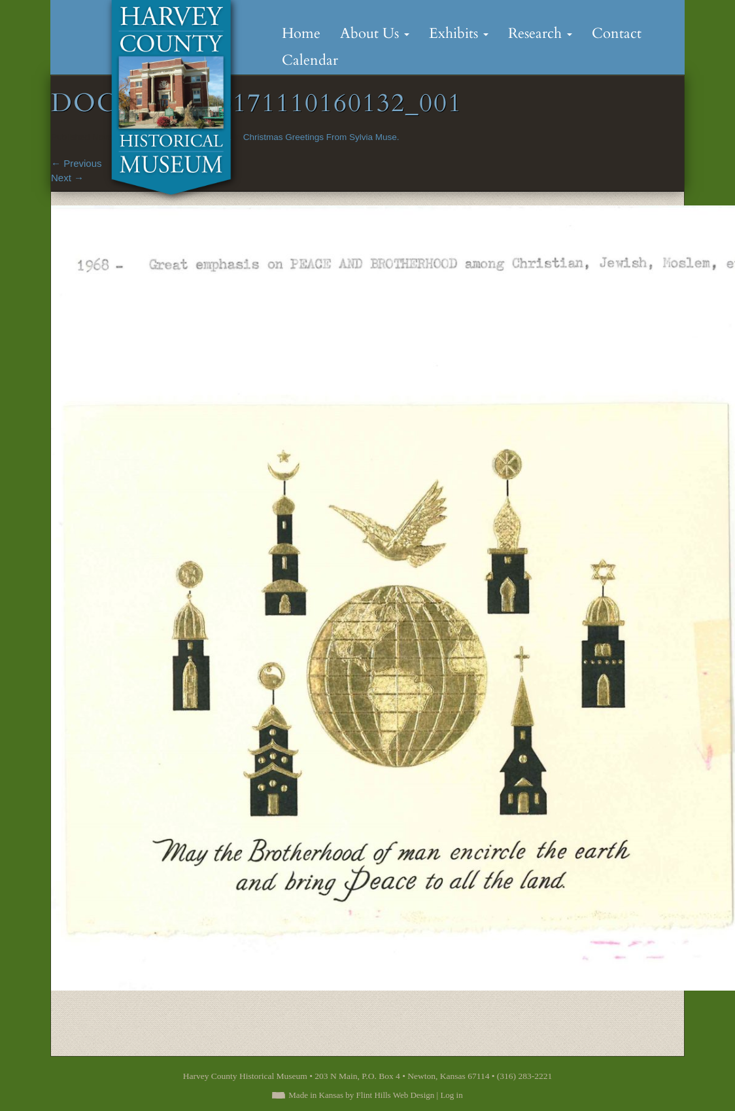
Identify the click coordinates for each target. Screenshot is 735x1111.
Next (67, 177)
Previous (76, 163)
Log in (451, 1095)
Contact (616, 33)
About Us (374, 33)
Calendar (310, 60)
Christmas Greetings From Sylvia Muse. (321, 137)
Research (540, 33)
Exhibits (458, 33)
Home (301, 33)
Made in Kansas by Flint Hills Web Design (361, 1095)
